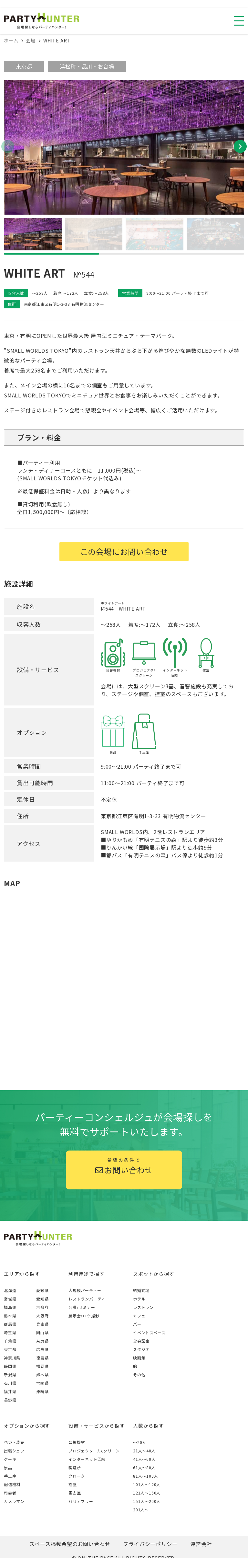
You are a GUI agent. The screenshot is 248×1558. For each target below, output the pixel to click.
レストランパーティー (88, 1298)
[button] (240, 146)
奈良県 (42, 1341)
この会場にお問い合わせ (124, 551)
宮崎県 (42, 1383)
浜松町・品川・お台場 (87, 66)
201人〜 (141, 1509)
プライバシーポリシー (150, 1544)
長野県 (10, 1400)
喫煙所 (74, 1467)
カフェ (139, 1315)
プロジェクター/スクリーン (93, 1450)
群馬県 (10, 1324)
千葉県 (10, 1341)
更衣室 (74, 1492)
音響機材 (76, 1442)
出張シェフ (14, 1450)
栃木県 (10, 1315)
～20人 (139, 1442)
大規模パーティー (84, 1290)
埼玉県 (10, 1332)
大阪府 (42, 1315)
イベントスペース (149, 1332)
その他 (139, 1374)
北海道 (10, 1290)
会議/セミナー (81, 1307)
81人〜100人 (145, 1476)
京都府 (42, 1307)
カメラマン (14, 1501)
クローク (76, 1476)
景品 (8, 1467)
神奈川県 (12, 1357)
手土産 (10, 1476)
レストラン (143, 1307)
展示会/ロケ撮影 (83, 1315)
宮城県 (10, 1298)
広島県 (42, 1349)
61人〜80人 (144, 1467)
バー (137, 1324)
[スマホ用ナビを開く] (239, 21)
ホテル (139, 1298)
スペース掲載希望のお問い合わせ (69, 1544)
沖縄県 (42, 1391)
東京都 (24, 66)
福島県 (10, 1307)
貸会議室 (141, 1341)
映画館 (139, 1357)
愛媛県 (42, 1290)
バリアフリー (80, 1501)
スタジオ (141, 1349)
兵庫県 (42, 1324)
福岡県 (42, 1366)
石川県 (10, 1383)
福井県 (10, 1391)
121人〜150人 (146, 1492)
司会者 (10, 1492)
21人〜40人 (144, 1450)
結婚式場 (141, 1290)
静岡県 (10, 1366)
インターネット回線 (87, 1459)
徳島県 (42, 1357)
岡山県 (42, 1332)
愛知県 (42, 1298)
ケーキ (10, 1459)
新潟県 (10, 1374)
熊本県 (42, 1374)
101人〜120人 (146, 1484)
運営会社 (201, 1544)
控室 (72, 1484)
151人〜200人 (146, 1501)
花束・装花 (14, 1442)
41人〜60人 (144, 1459)
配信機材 (12, 1484)
